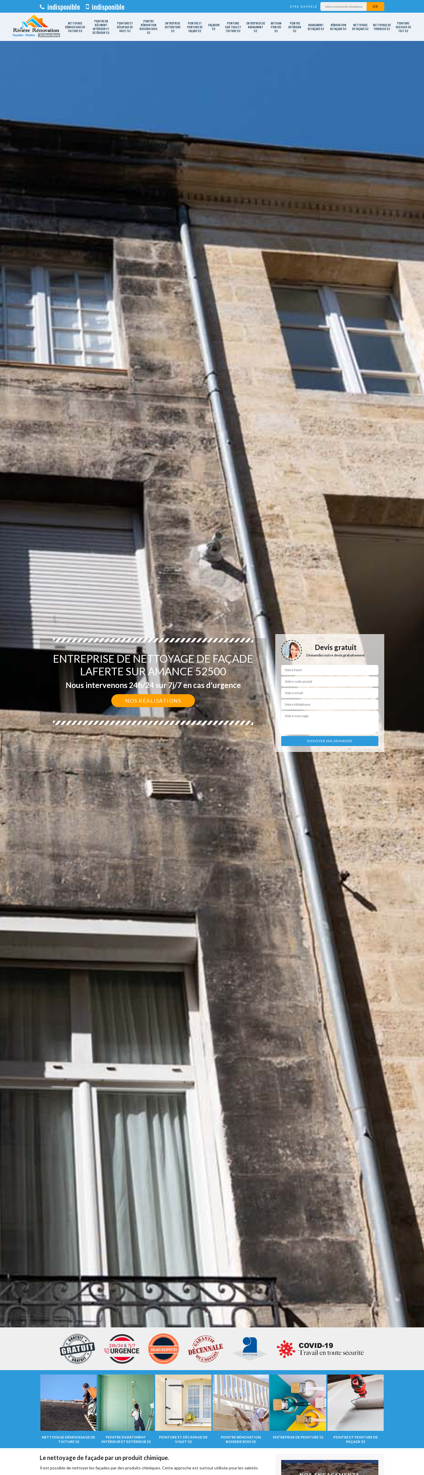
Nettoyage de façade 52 (360, 27)
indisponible (60, 6)
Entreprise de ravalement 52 (255, 27)
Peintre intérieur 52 (294, 27)
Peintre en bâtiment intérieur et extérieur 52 (101, 26)
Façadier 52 (214, 27)
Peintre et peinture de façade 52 (195, 27)
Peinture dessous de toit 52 (403, 27)
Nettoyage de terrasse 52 (382, 27)
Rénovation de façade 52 (338, 27)
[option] (212, 737)
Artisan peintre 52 (276, 27)
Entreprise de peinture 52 (172, 27)
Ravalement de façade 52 (316, 27)
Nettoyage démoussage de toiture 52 (75, 27)
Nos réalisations (153, 700)
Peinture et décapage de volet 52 (125, 27)
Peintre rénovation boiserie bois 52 (149, 26)
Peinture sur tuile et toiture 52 (233, 27)
